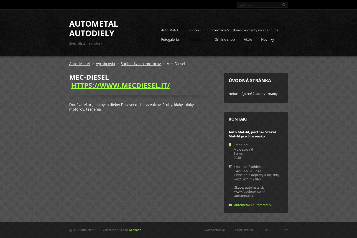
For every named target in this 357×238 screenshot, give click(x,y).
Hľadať (283, 4)
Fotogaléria (170, 39)
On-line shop (224, 39)
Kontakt (195, 30)
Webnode (134, 230)
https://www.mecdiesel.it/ (120, 85)
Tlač (285, 230)
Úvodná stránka (214, 230)
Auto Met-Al (170, 30)
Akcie (248, 39)
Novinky (267, 39)
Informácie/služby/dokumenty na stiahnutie (244, 30)
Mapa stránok (244, 230)
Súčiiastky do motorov (141, 63)
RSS (267, 230)
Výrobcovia (196, 39)
